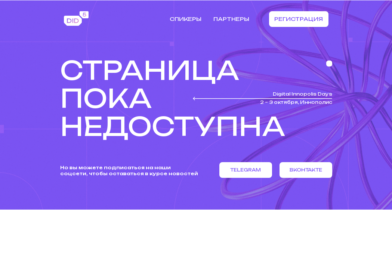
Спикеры (185, 19)
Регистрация (298, 19)
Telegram (245, 170)
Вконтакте (306, 170)
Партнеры (231, 19)
